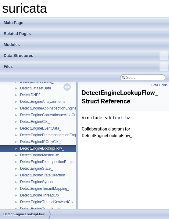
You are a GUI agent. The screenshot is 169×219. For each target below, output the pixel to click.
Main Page (13, 22)
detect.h (117, 118)
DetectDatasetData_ (36, 88)
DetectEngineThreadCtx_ (40, 195)
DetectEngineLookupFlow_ (42, 148)
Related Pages (17, 33)
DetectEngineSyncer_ (38, 182)
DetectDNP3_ (31, 95)
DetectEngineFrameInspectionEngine (50, 135)
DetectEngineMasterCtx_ (40, 155)
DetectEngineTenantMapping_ (44, 188)
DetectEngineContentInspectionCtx (48, 115)
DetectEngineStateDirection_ (43, 175)
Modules (12, 44)
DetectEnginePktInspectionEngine (47, 162)
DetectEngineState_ (36, 168)
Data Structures (86, 55)
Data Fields (159, 85)
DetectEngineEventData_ (40, 128)
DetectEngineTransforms (40, 209)
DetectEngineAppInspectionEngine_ (49, 108)
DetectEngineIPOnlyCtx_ (40, 142)
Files (86, 66)
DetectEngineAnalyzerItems (42, 101)
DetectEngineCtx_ (35, 122)
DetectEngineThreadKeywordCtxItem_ (51, 202)
